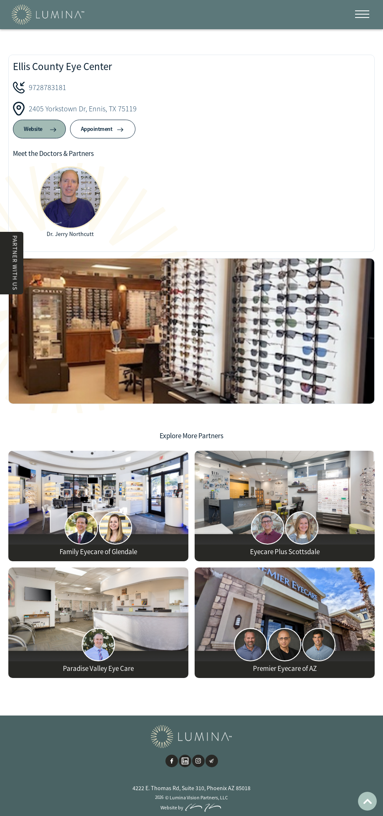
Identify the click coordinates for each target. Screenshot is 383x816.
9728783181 (47, 87)
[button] (362, 14)
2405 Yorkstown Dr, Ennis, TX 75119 (83, 108)
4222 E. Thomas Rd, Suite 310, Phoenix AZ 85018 (191, 788)
